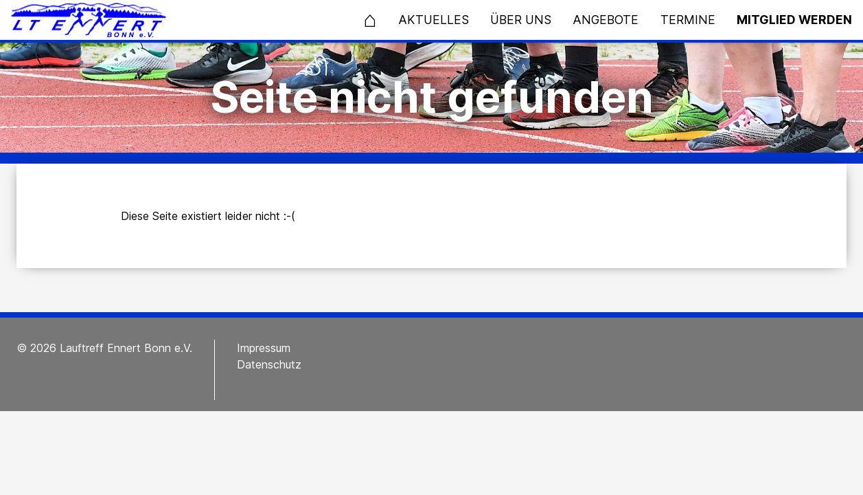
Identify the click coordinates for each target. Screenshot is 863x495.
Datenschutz (269, 364)
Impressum (263, 348)
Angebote (605, 19)
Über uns (520, 19)
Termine (687, 19)
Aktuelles (433, 19)
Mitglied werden (794, 19)
